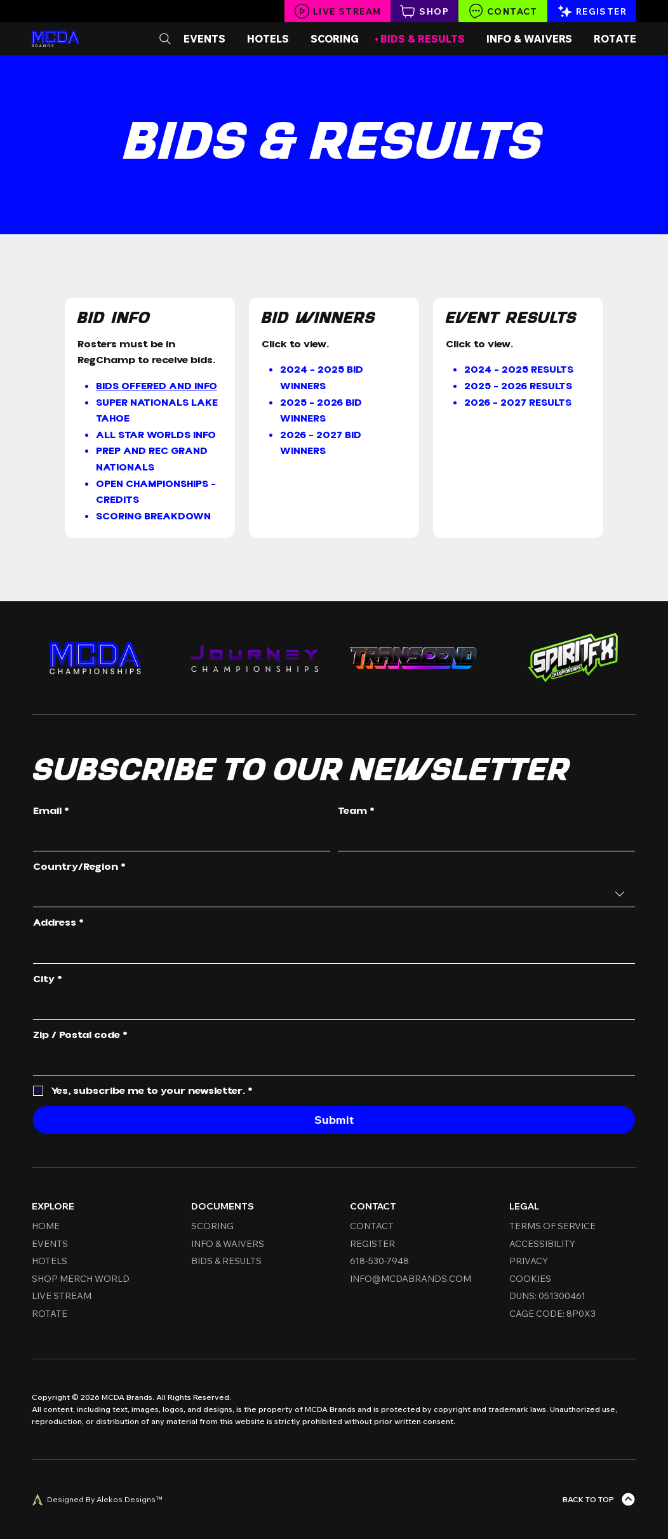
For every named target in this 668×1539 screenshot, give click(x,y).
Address (58, 923)
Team (356, 811)
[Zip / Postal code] (330, 1061)
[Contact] (502, 11)
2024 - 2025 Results (518, 369)
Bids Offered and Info (156, 386)
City (47, 979)
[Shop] (424, 11)
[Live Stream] (337, 11)
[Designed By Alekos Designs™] (97, 1499)
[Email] (178, 838)
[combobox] (334, 894)
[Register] (591, 11)
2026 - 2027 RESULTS (517, 403)
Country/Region (79, 867)
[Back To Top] (599, 1499)
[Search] (165, 38)
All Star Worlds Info (156, 435)
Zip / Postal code (80, 1035)
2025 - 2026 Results (518, 386)
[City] (330, 1005)
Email (51, 811)
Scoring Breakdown (153, 516)
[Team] (482, 838)
